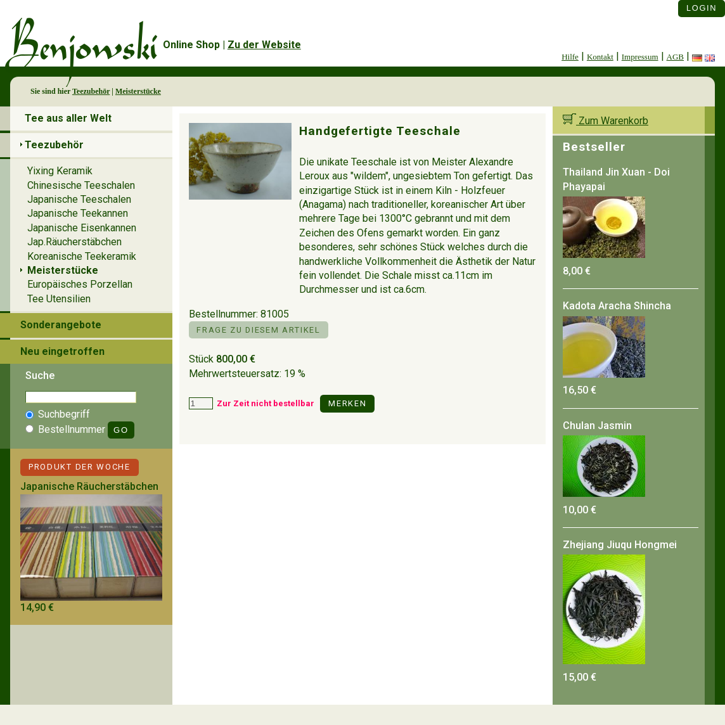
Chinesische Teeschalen (81, 185)
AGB (675, 56)
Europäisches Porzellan (79, 284)
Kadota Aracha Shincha (617, 306)
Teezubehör (91, 91)
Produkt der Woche (80, 467)
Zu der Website (264, 45)
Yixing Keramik (60, 171)
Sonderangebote (60, 325)
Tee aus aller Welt (68, 118)
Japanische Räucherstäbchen (89, 486)
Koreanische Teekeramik (81, 256)
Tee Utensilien (59, 299)
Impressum (640, 56)
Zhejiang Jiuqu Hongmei (620, 545)
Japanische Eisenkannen (81, 228)
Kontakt (600, 56)
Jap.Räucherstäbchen (74, 242)
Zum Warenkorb (605, 121)
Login (701, 8)
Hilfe (570, 56)
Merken (347, 403)
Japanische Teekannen (77, 213)
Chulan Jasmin (597, 426)
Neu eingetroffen (62, 351)
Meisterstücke (138, 91)
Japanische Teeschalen (79, 199)
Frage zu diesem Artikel (258, 330)
